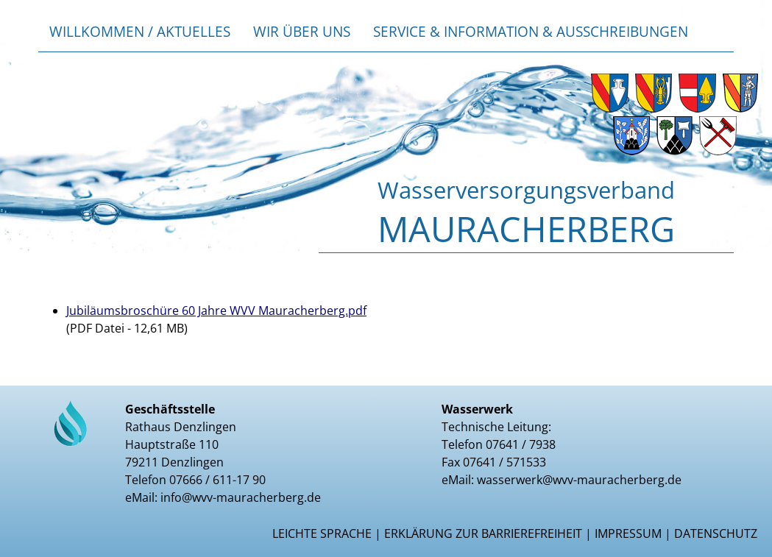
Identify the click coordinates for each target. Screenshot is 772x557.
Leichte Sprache (322, 533)
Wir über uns (301, 31)
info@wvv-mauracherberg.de (240, 497)
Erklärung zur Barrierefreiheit (483, 533)
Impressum (628, 533)
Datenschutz (715, 533)
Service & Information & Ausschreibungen (530, 31)
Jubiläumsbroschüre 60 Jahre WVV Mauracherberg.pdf (216, 310)
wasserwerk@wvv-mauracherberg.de (579, 480)
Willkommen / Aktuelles (139, 31)
